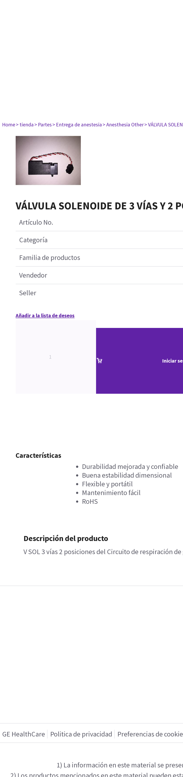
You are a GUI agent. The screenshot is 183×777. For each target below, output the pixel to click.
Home (8, 124)
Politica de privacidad (81, 734)
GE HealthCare (23, 734)
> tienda (25, 124)
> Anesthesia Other (123, 124)
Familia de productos (49, 257)
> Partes (43, 124)
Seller (27, 292)
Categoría (33, 240)
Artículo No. (36, 222)
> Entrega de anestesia (77, 124)
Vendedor (33, 275)
